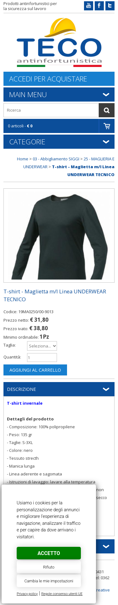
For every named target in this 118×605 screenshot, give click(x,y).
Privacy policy (27, 594)
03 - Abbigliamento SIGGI (56, 159)
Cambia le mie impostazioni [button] (48, 581)
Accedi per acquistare (48, 79)
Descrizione (21, 389)
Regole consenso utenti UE (61, 594)
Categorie (27, 141)
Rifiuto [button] (48, 567)
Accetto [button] (48, 553)
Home (22, 159)
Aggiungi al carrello (35, 370)
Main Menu (28, 94)
